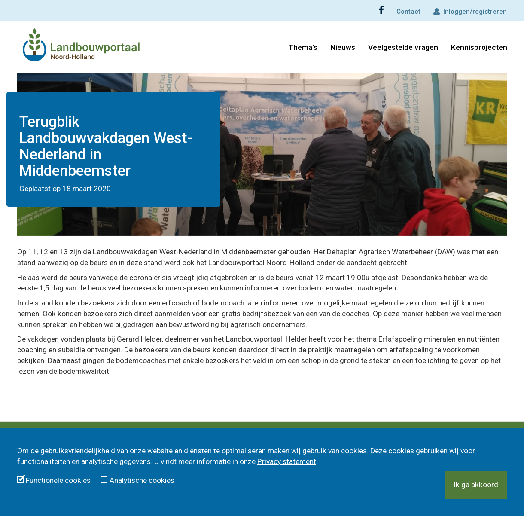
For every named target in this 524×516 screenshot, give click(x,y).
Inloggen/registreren (470, 11)
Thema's (302, 47)
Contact (408, 11)
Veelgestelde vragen (403, 47)
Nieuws (342, 47)
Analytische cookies (142, 480)
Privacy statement (286, 461)
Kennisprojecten (479, 47)
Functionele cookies (58, 480)
